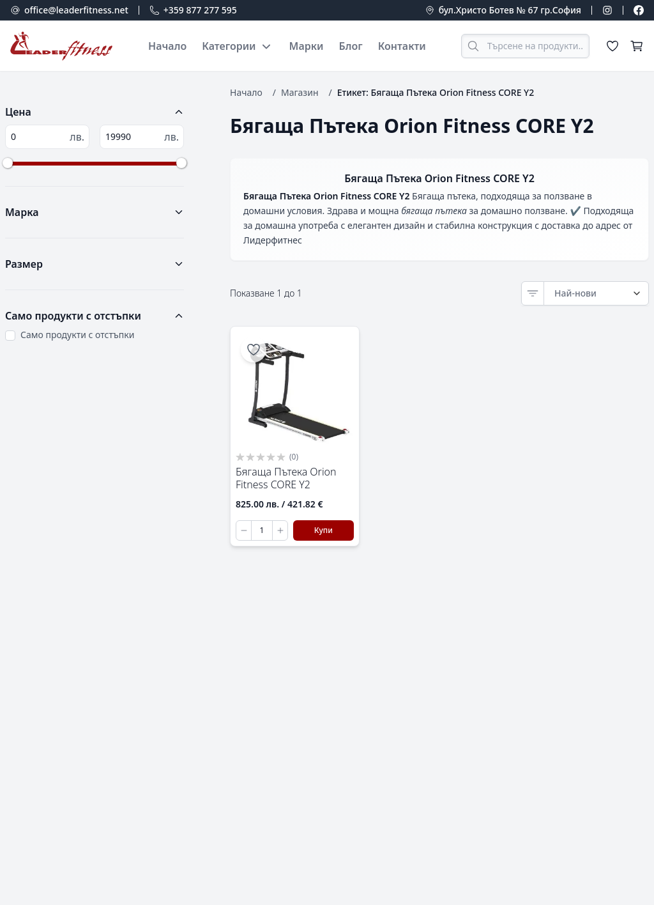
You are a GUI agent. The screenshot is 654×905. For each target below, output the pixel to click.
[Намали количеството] (244, 530)
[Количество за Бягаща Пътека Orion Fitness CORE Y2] (262, 530)
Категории (237, 46)
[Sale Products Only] (10, 335)
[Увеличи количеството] (279, 530)
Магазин (300, 92)
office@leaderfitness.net (76, 10)
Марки (306, 46)
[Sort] (532, 293)
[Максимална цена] (142, 137)
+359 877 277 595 (200, 10)
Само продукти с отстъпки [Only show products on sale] (77, 335)
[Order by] (596, 293)
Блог (351, 46)
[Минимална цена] (47, 137)
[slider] (8, 163)
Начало (167, 46)
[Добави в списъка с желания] (253, 349)
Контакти (402, 46)
